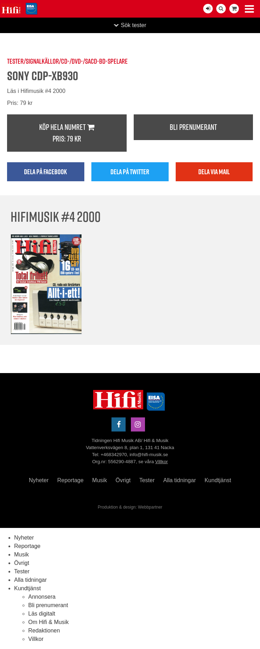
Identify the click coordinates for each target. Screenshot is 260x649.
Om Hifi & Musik (48, 622)
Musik (99, 480)
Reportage (70, 480)
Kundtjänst (218, 480)
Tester (147, 480)
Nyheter (39, 480)
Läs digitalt (41, 614)
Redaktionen (44, 631)
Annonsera (41, 597)
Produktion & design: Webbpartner (130, 507)
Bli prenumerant (193, 127)
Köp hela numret (67, 133)
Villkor (161, 461)
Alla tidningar (179, 480)
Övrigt (123, 480)
